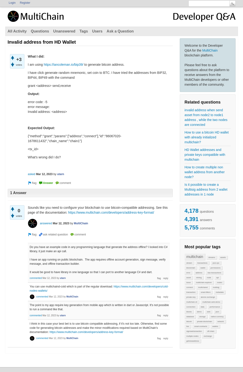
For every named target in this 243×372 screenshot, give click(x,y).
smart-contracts (200, 326)
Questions (40, 31)
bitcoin (189, 321)
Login (12, 2)
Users (97, 31)
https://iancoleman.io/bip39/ (63, 64)
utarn (60, 174)
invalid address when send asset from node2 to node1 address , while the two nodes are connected (206, 117)
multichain (194, 257)
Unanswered (64, 31)
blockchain (190, 268)
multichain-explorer (204, 282)
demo (199, 312)
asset (188, 278)
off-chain (210, 331)
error (188, 273)
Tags (84, 31)
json (217, 312)
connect (189, 287)
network (220, 321)
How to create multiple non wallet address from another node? (205, 172)
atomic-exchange (208, 297)
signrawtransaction (194, 331)
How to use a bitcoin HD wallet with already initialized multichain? (207, 137)
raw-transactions (214, 273)
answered (46, 223)
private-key (191, 297)
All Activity (17, 31)
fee (187, 326)
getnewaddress (192, 341)
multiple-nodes (192, 336)
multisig (216, 287)
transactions (202, 263)
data (202, 307)
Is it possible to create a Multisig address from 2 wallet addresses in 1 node (206, 189)
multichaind (202, 287)
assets (223, 257)
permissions (215, 268)
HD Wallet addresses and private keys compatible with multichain (205, 154)
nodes (219, 282)
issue (188, 282)
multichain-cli (191, 302)
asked (31, 174)
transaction (191, 292)
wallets (215, 326)
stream (189, 263)
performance (215, 307)
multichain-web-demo (211, 302)
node (209, 278)
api (217, 278)
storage (202, 317)
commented (36, 278)
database (190, 317)
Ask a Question (120, 31)
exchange (208, 336)
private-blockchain (204, 321)
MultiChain (210, 50)
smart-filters (205, 292)
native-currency (217, 317)
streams (211, 257)
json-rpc (216, 263)
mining (199, 278)
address (199, 273)
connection (191, 307)
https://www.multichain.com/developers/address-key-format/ (111, 212)
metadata (219, 292)
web (208, 312)
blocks (189, 312)
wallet (202, 268)
